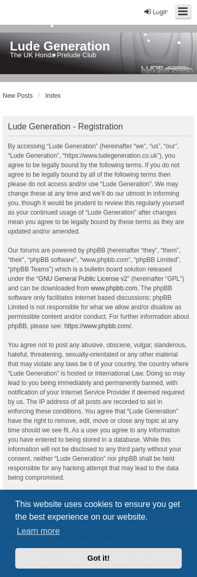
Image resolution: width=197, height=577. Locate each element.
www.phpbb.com (114, 288)
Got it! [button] (98, 558)
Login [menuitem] (155, 12)
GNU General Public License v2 (82, 278)
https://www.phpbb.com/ (97, 326)
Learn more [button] (38, 531)
